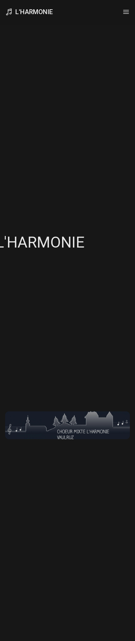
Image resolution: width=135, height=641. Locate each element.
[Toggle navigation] (126, 11)
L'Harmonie (29, 11)
